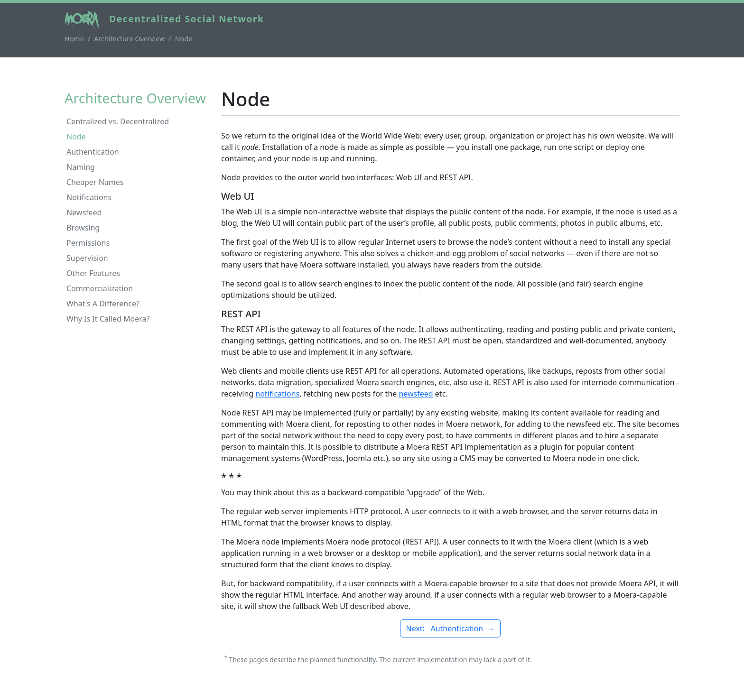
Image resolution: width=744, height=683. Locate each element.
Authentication (92, 152)
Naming (80, 167)
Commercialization (99, 288)
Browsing (83, 227)
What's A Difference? (103, 303)
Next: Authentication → (450, 628)
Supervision (87, 258)
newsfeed (416, 393)
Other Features (93, 273)
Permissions (88, 243)
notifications (277, 393)
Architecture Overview (129, 38)
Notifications (89, 197)
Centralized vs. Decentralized (117, 121)
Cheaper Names (94, 182)
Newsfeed (84, 212)
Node (76, 136)
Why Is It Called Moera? (108, 319)
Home (74, 38)
